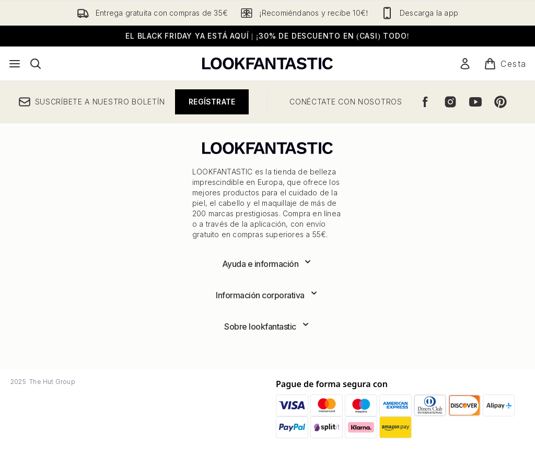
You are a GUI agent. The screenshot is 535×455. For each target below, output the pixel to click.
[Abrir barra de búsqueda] (35, 63)
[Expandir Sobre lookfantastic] (267, 326)
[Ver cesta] (505, 63)
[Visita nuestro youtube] (475, 102)
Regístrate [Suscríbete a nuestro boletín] (212, 101)
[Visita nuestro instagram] (450, 102)
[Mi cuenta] (465, 63)
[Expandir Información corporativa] (267, 295)
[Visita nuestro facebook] (425, 102)
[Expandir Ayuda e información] (267, 263)
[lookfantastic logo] (267, 63)
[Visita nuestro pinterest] (500, 102)
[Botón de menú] (14, 63)
